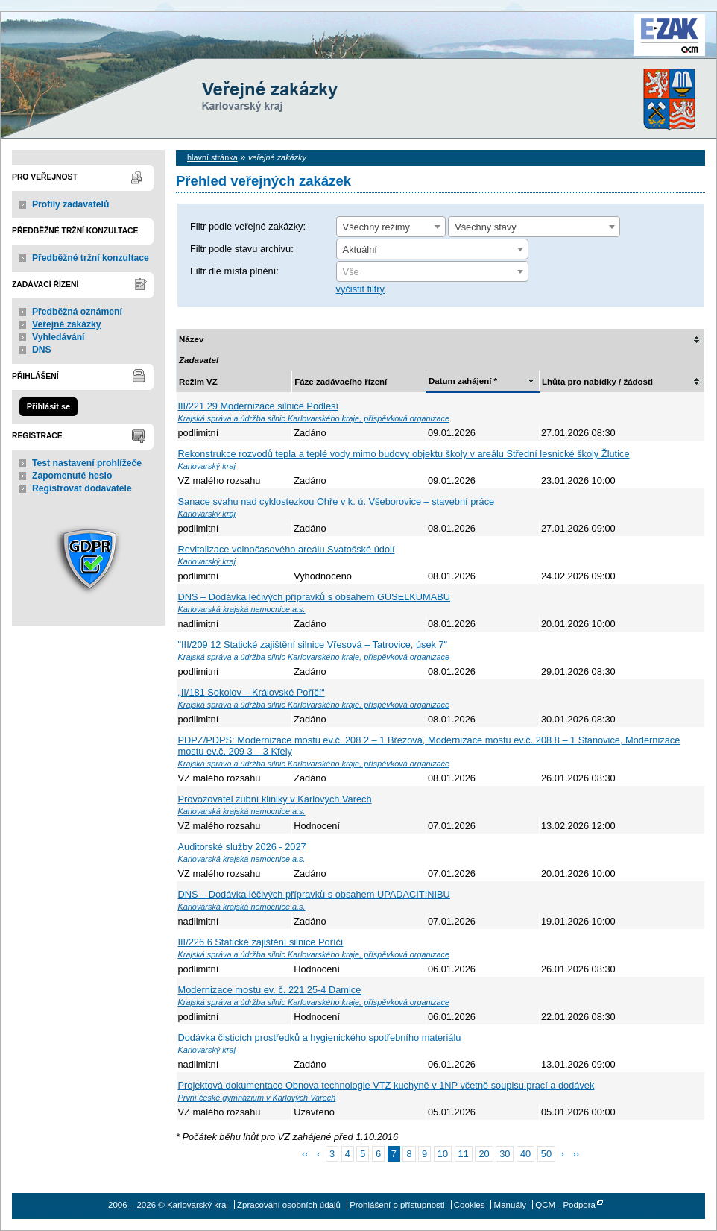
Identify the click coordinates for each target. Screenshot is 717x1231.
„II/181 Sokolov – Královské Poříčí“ (251, 692)
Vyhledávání (58, 337)
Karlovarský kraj (314, 48)
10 (443, 1153)
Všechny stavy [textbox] (486, 227)
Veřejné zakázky (66, 324)
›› (575, 1153)
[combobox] (391, 226)
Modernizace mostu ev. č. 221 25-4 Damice (269, 989)
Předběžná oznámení (77, 311)
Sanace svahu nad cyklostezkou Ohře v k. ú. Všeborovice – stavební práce (336, 501)
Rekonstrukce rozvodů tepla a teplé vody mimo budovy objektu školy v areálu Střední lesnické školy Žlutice (404, 453)
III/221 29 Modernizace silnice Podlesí (258, 406)
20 (483, 1153)
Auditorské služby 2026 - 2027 (242, 846)
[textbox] (432, 272)
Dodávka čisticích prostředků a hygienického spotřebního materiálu (319, 1037)
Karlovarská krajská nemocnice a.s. (242, 609)
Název (191, 339)
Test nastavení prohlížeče (87, 463)
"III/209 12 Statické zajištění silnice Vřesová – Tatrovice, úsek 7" (313, 644)
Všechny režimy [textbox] (376, 227)
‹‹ (305, 1153)
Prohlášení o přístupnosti (397, 1204)
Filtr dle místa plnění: (234, 271)
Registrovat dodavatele (82, 488)
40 (525, 1153)
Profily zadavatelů (70, 204)
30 (504, 1153)
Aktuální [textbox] (360, 249)
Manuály (510, 1204)
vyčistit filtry (360, 289)
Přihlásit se (48, 406)
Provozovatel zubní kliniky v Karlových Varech (275, 799)
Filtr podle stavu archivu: (242, 248)
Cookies (469, 1204)
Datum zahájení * (463, 381)
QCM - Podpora (565, 1204)
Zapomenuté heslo (72, 475)
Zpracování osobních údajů (289, 1204)
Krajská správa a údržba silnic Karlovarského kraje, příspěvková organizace (314, 418)
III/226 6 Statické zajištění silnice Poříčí (261, 942)
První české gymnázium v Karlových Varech (257, 1097)
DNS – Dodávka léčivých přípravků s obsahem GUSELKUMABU (314, 596)
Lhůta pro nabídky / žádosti (597, 381)
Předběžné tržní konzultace (90, 258)
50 (546, 1153)
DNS (41, 349)
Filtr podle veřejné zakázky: (248, 226)
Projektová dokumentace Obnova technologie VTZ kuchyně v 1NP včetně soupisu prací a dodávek (386, 1085)
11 (463, 1153)
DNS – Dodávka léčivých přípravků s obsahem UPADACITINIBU (314, 894)
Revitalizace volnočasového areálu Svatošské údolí (286, 549)
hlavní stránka (212, 157)
